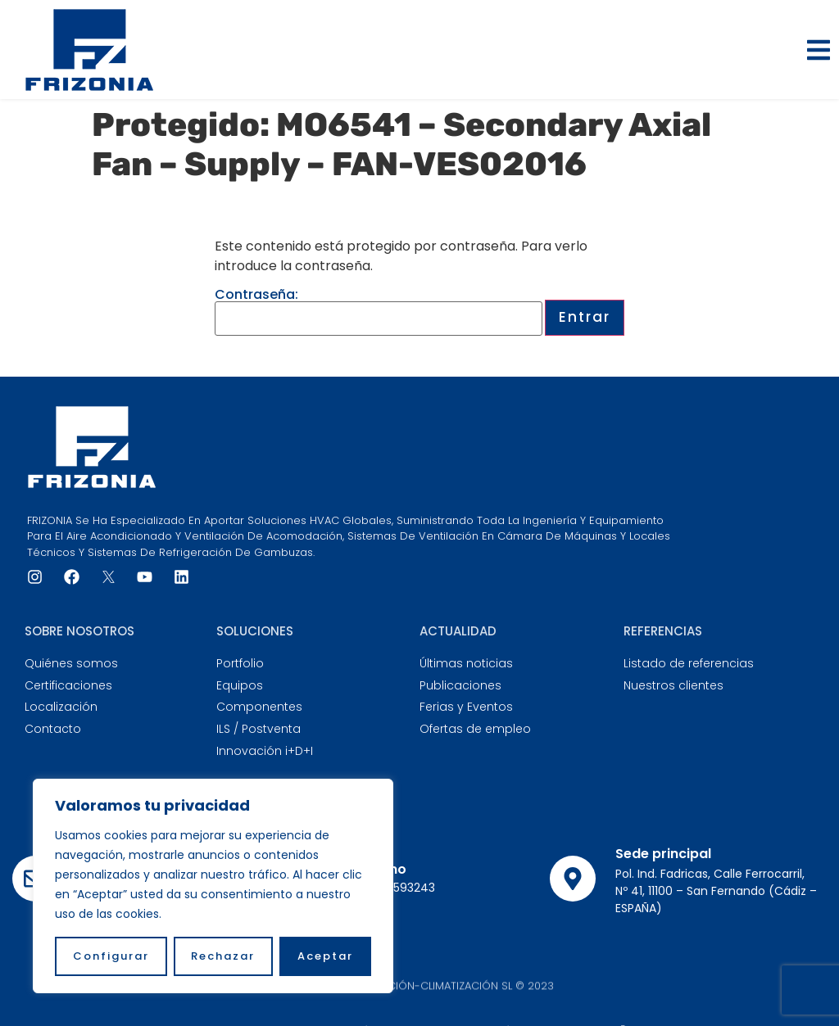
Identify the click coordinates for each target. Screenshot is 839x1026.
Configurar (111, 956)
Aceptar (325, 956)
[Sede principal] (573, 879)
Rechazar (224, 956)
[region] (213, 886)
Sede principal (663, 853)
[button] (818, 50)
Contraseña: (378, 312)
